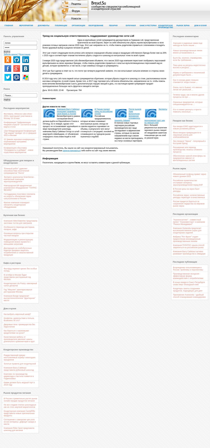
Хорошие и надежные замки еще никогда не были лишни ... (187, 44)
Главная (8, 25)
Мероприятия (26, 25)
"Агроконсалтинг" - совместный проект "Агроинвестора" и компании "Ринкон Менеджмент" (189, 222)
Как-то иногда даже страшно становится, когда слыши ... (185, 81)
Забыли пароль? (11, 54)
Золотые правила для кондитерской (20, 364)
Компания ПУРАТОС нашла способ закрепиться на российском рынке (188, 246)
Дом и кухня (200, 25)
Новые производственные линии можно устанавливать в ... (187, 51)
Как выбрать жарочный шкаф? (17, 314)
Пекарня (113, 25)
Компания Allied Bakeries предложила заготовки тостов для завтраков (20, 222)
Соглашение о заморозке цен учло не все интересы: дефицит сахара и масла (20, 421)
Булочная (131, 25)
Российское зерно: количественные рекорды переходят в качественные (189, 196)
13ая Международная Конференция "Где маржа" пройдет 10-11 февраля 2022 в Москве (20, 133)
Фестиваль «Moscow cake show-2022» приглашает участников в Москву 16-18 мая (18, 116)
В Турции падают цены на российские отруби (104, 111)
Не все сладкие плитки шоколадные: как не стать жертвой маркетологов (20, 406)
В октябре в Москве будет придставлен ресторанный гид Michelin (17, 277)
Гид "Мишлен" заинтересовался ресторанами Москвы (18, 291)
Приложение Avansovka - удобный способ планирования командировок (189, 296)
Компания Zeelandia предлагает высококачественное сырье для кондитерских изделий (187, 230)
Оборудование (95, 25)
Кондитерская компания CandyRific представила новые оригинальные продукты (19, 413)
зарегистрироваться (72, 150)
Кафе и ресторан (148, 25)
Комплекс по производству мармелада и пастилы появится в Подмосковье (19, 376)
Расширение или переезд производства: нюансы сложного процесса (187, 149)
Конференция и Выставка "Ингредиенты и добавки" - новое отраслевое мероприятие (18, 150)
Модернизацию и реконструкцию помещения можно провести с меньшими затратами (18, 242)
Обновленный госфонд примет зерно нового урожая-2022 (189, 175)
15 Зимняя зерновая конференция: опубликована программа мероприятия (19, 141)
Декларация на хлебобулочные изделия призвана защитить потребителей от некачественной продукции (18, 251)
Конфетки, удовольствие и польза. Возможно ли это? (19, 319)
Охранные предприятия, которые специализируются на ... (188, 103)
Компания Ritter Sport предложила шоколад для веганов (19, 429)
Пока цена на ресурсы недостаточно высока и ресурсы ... (189, 66)
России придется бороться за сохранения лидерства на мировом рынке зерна (188, 203)
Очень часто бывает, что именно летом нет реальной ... (187, 88)
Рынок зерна (183, 25)
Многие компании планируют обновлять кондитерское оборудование (17, 204)
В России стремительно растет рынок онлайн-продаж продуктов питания (20, 399)
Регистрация (24, 54)
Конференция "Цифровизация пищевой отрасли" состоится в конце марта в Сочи (20, 124)
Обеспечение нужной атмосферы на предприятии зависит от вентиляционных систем (189, 158)
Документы (43, 25)
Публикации (61, 25)
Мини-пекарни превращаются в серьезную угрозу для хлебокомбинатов (187, 135)
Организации (78, 25)
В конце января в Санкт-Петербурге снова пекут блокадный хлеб (189, 283)
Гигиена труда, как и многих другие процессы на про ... (188, 96)
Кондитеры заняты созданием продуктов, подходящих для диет (187, 289)
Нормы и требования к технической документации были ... (189, 74)
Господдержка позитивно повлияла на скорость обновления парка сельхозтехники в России (19, 196)
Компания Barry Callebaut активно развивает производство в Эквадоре (189, 252)
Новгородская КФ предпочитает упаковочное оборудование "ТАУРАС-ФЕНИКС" (20, 187)
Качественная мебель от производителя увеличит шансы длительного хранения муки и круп (19, 339)
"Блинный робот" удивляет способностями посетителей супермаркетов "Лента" (16, 170)
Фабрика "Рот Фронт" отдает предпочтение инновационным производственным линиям (186, 239)
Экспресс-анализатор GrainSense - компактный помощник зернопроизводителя (19, 179)
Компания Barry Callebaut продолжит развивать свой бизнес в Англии (68, 111)
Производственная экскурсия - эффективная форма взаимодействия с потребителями (188, 276)
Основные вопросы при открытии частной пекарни (19, 234)
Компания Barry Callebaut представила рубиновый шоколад (19, 369)
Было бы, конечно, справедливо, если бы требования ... (187, 59)
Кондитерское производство (165, 26)
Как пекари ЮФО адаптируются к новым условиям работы (188, 127)
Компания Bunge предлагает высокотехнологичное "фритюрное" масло (19, 298)
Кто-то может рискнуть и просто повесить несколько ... (187, 110)
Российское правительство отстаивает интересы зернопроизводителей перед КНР (188, 182)
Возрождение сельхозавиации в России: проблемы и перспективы (188, 268)
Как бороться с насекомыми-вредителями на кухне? (16, 332)
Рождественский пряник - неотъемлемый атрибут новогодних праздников (19, 357)
